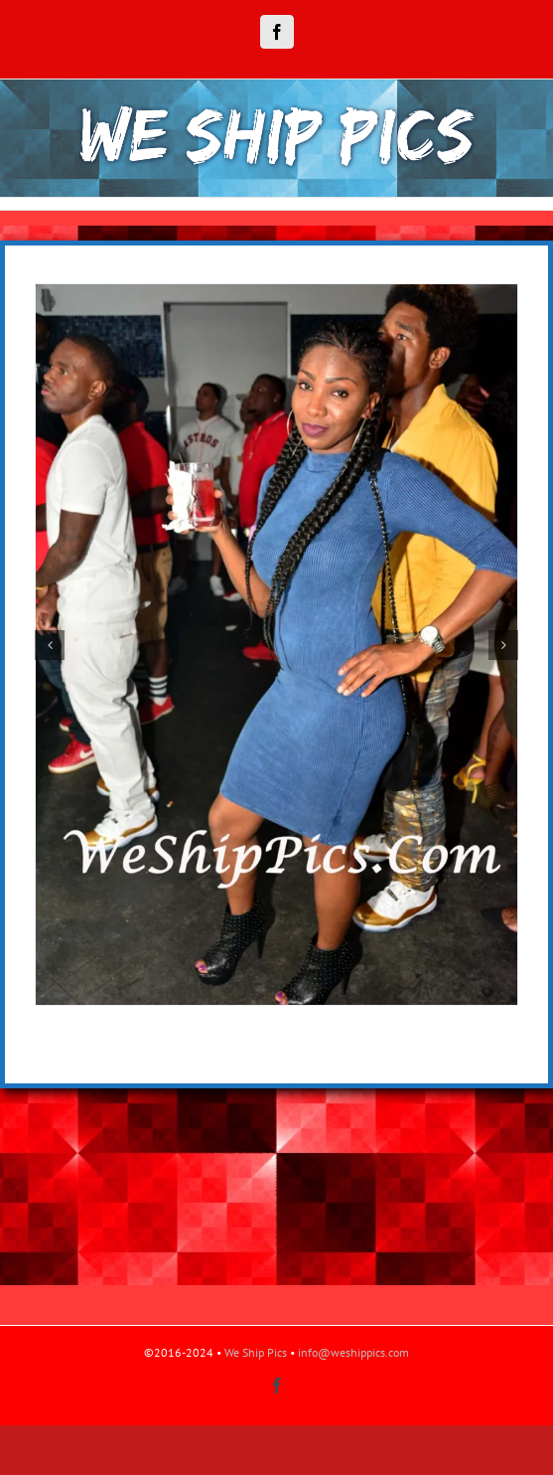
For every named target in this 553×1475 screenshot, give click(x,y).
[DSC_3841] (276, 292)
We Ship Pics (255, 1352)
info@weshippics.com (353, 1352)
